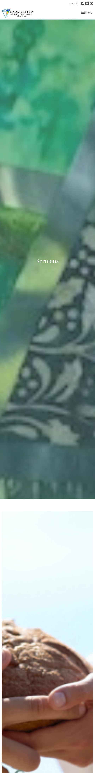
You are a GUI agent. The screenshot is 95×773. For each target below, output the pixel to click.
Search (74, 3)
